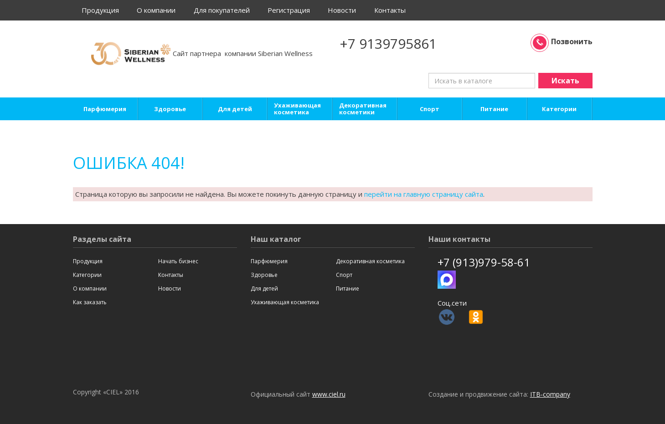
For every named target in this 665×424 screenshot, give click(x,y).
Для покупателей (222, 10)
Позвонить (563, 41)
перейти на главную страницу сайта (423, 194)
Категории (559, 109)
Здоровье (170, 109)
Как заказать (90, 302)
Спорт (429, 109)
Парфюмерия (104, 109)
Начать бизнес (178, 261)
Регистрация (289, 10)
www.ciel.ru (328, 394)
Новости (342, 10)
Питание (494, 109)
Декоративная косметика (370, 261)
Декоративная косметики (363, 109)
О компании (156, 10)
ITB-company (550, 394)
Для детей (235, 109)
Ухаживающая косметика (297, 109)
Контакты (390, 10)
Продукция (100, 10)
